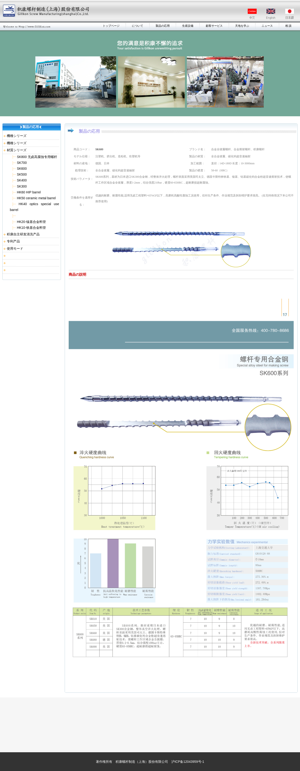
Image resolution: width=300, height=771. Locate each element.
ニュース (267, 25)
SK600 (21, 168)
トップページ (111, 25)
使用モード (15, 248)
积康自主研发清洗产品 (23, 234)
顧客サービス (214, 25)
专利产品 (13, 241)
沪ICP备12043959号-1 (187, 761)
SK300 (21, 186)
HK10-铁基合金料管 (31, 227)
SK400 (21, 180)
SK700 (21, 163)
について (137, 25)
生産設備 (187, 25)
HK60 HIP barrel (28, 192)
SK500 (21, 174)
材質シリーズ (16, 150)
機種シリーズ (16, 136)
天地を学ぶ (242, 25)
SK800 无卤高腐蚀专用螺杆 (36, 157)
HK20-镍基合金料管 (31, 222)
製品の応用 (163, 25)
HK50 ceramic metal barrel (36, 198)
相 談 (288, 25)
